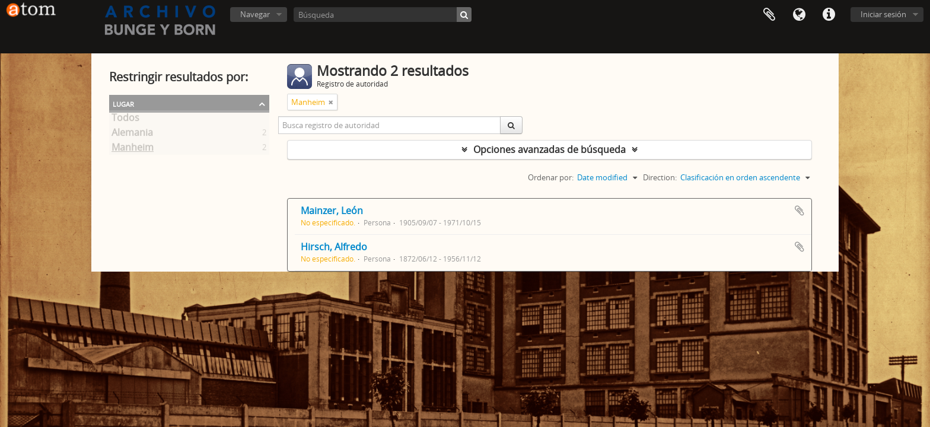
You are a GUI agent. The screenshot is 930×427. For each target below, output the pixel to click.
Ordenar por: (551, 177)
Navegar (255, 14)
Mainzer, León (332, 210)
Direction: (660, 177)
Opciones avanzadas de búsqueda (549, 149)
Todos (125, 119)
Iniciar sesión (883, 14)
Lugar (123, 103)
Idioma (799, 15)
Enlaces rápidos (828, 15)
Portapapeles (769, 15)
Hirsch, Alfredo (334, 246)
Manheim (133, 149)
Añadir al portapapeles (799, 210)
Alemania (132, 134)
